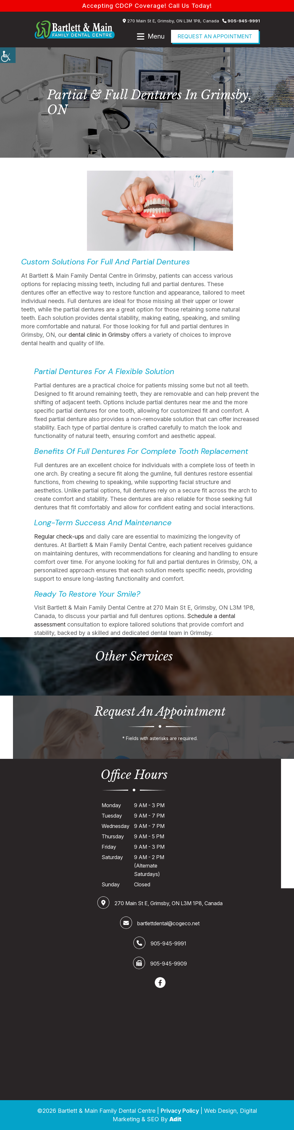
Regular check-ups (59, 536)
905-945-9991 (241, 20)
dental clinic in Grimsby (99, 334)
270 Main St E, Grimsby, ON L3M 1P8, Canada (171, 20)
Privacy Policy (180, 1110)
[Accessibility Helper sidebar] (8, 55)
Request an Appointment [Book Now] (215, 36)
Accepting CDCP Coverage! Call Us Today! (147, 5)
